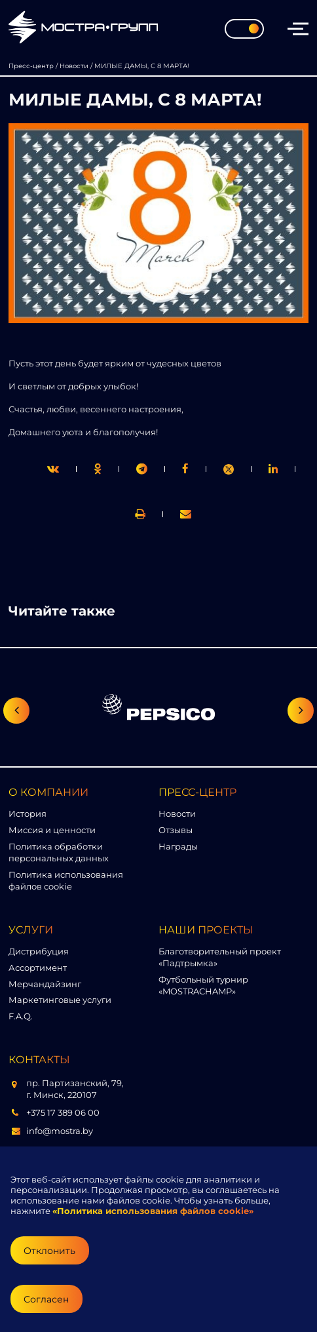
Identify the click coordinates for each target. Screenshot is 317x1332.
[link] (228, 469)
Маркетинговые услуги (60, 999)
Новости (177, 813)
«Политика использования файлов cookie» (152, 1210)
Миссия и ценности (52, 830)
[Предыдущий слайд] (16, 710)
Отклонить (49, 1251)
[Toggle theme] (244, 29)
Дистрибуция (39, 951)
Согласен (46, 1299)
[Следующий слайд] (301, 710)
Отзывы (175, 830)
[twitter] (53, 469)
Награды (178, 846)
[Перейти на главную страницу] (83, 29)
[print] (185, 469)
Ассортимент (38, 967)
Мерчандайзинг (45, 984)
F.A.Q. (21, 1016)
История (28, 813)
